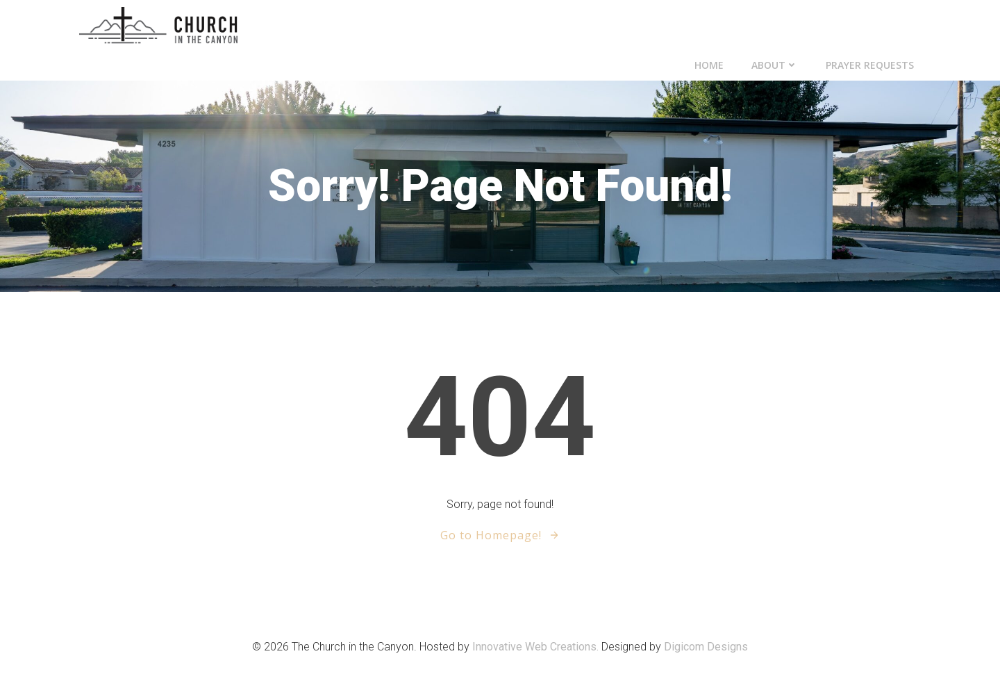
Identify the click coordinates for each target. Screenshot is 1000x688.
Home (709, 65)
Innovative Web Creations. (536, 646)
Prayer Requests (870, 65)
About (774, 65)
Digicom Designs (706, 646)
